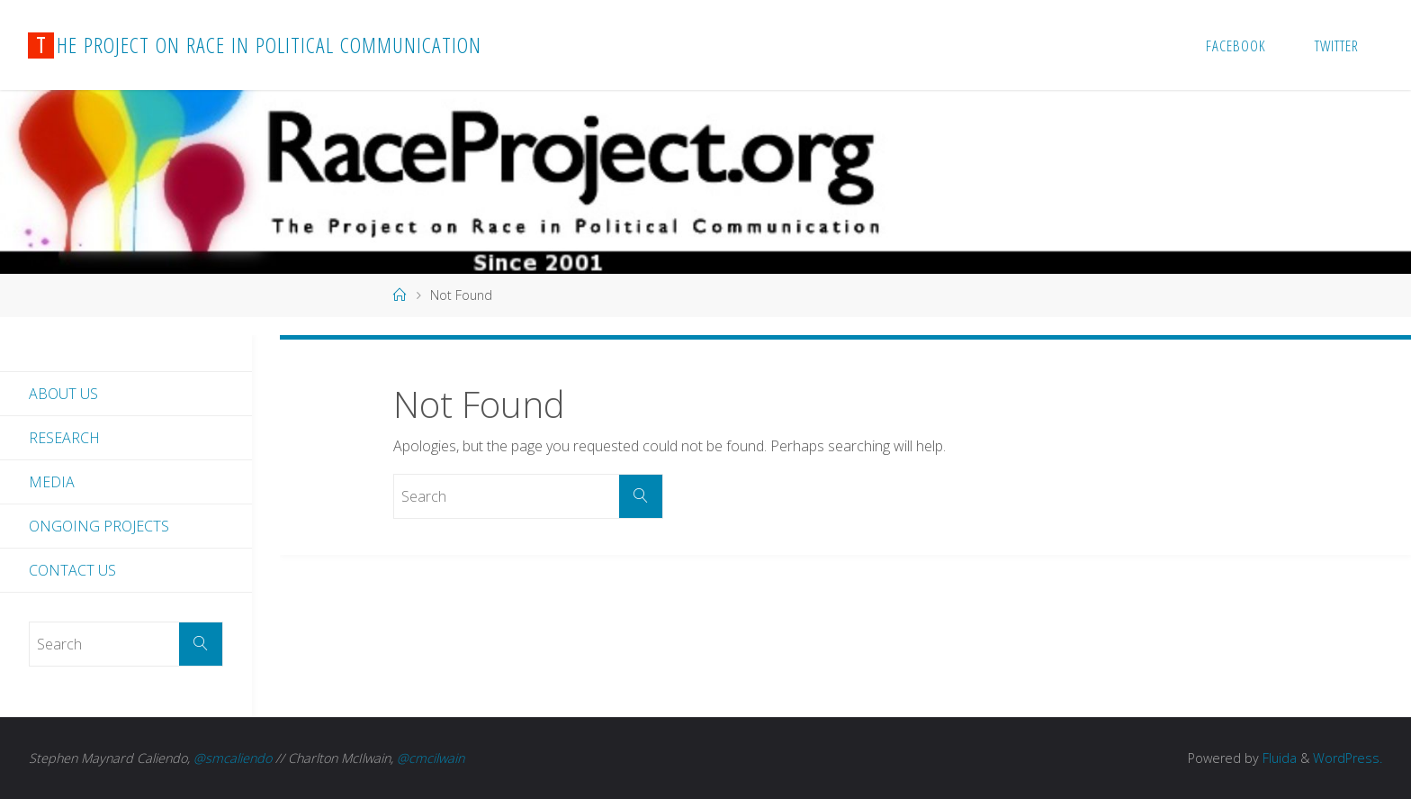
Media (52, 482)
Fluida (1278, 758)
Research (64, 438)
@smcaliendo (232, 758)
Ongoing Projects (99, 526)
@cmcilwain (430, 758)
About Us (63, 394)
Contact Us (72, 570)
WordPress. (1347, 758)
